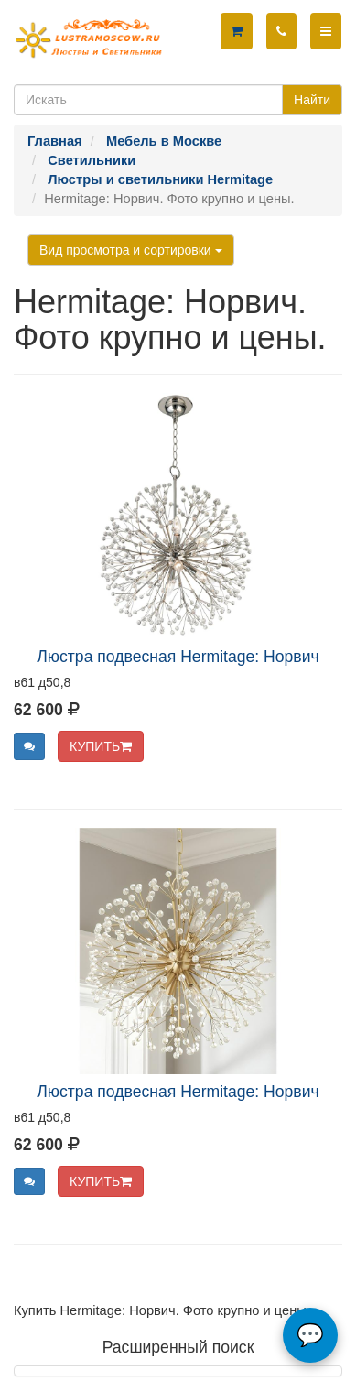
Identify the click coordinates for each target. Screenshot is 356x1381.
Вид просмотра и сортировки (130, 250)
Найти (312, 99)
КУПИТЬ (101, 746)
